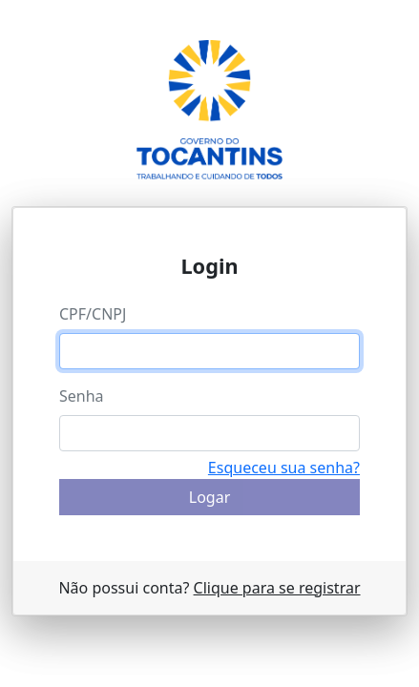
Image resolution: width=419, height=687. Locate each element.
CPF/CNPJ (92, 313)
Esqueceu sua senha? (284, 467)
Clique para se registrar (277, 587)
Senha (81, 395)
